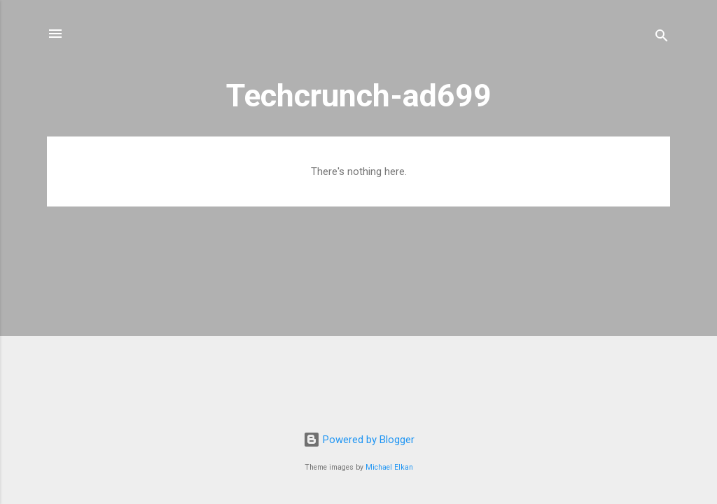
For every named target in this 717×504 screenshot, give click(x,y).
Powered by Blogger (359, 439)
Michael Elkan (389, 467)
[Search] (661, 38)
